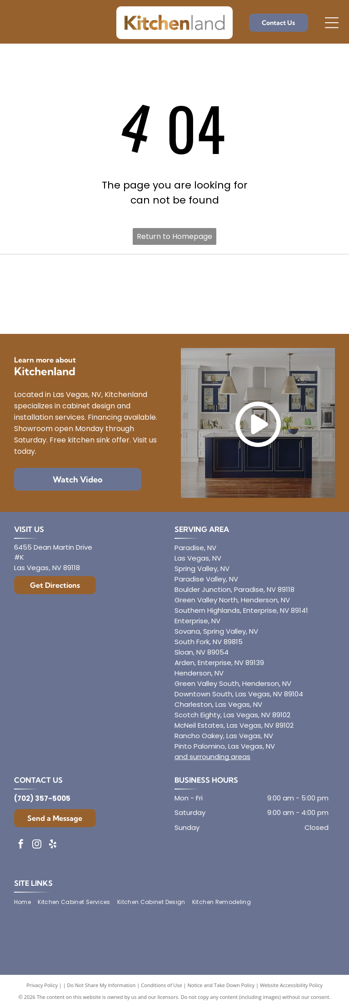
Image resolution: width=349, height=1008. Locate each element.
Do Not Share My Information (101, 985)
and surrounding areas (212, 756)
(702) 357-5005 (42, 798)
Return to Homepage (174, 236)
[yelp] (53, 845)
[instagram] (37, 845)
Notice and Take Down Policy (221, 985)
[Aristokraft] (64, 311)
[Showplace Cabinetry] (284, 311)
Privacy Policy (42, 985)
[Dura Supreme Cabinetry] (174, 311)
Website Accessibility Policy (291, 985)
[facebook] (21, 845)
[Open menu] (332, 23)
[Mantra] (284, 277)
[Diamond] (64, 277)
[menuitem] (26, 902)
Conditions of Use (161, 985)
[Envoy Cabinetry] (174, 277)
